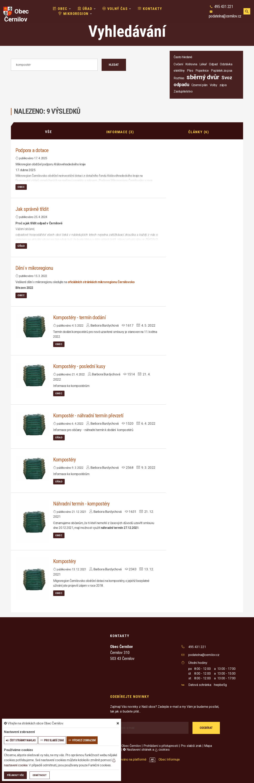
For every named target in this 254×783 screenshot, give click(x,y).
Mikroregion (73, 14)
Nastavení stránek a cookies (146, 749)
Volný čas (115, 9)
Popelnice (202, 70)
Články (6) (198, 132)
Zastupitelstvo (183, 91)
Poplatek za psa (221, 70)
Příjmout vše (15, 775)
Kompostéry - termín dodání (79, 317)
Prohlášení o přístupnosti (160, 745)
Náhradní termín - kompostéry (81, 503)
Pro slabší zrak (191, 745)
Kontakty (150, 9)
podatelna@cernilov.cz (225, 16)
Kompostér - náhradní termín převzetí (88, 415)
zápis (223, 85)
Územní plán (199, 85)
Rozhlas (179, 78)
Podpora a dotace (32, 150)
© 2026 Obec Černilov (125, 745)
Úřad (85, 9)
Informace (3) (120, 132)
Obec (60, 9)
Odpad (213, 64)
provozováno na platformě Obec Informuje (145, 759)
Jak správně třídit (31, 209)
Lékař (203, 64)
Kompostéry (64, 459)
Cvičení (178, 64)
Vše (48, 132)
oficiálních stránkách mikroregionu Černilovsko (101, 282)
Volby (213, 85)
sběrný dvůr (203, 77)
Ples (190, 70)
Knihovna (191, 64)
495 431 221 (223, 6)
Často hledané (183, 57)
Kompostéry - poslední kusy (79, 366)
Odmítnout (40, 775)
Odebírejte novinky (129, 696)
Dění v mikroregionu (34, 268)
